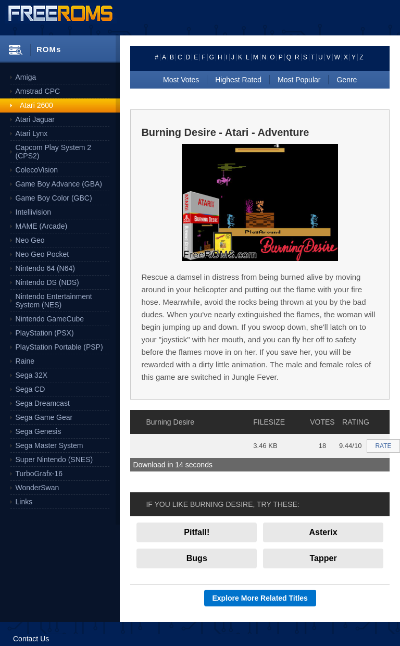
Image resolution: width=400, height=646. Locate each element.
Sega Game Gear (44, 417)
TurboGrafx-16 (39, 473)
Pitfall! (196, 532)
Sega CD (30, 389)
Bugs (196, 558)
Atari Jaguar (35, 119)
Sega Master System (49, 445)
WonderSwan (37, 487)
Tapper (323, 558)
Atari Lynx (32, 133)
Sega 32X (32, 375)
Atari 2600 (36, 105)
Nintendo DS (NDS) (47, 282)
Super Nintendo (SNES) (54, 459)
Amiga (26, 77)
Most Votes (181, 80)
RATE (383, 446)
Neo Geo (30, 240)
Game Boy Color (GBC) (54, 198)
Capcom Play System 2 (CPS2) (54, 151)
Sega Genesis (38, 431)
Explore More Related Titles (260, 598)
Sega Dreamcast (43, 403)
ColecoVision (37, 170)
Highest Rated (238, 80)
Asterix (323, 532)
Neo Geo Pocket (42, 254)
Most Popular (299, 80)
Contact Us (31, 639)
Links (24, 502)
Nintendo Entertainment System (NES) (54, 300)
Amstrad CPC (38, 91)
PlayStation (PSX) (45, 333)
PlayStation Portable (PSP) (59, 347)
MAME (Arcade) (42, 226)
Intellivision (33, 212)
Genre (346, 80)
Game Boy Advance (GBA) (59, 184)
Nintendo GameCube (50, 319)
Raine (25, 361)
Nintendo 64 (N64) (45, 268)
